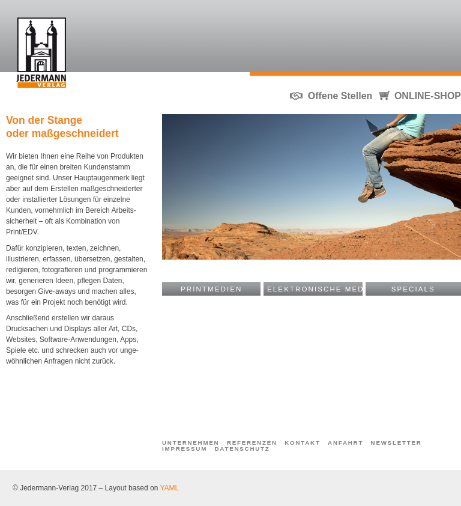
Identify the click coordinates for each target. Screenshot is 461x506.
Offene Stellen (340, 96)
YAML (169, 488)
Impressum (184, 449)
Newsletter (396, 443)
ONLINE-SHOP (427, 96)
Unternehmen (190, 443)
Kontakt (302, 443)
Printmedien (211, 289)
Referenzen (252, 443)
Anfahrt (345, 443)
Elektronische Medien (315, 289)
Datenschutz (242, 449)
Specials (413, 289)
